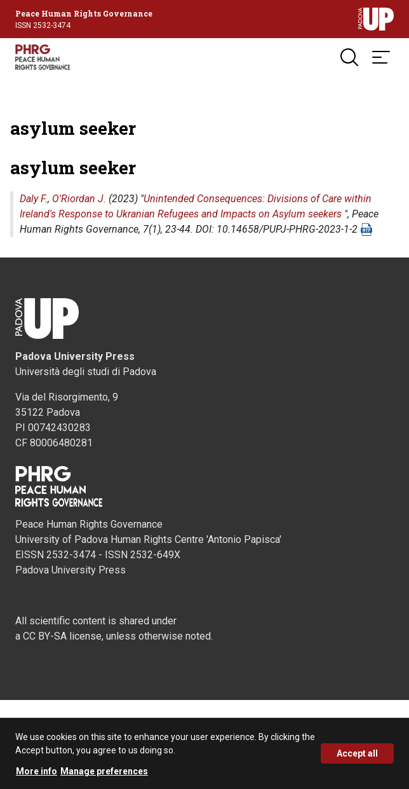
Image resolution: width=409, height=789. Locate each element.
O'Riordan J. (79, 199)
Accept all (357, 753)
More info (36, 771)
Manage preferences (104, 771)
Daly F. (34, 199)
